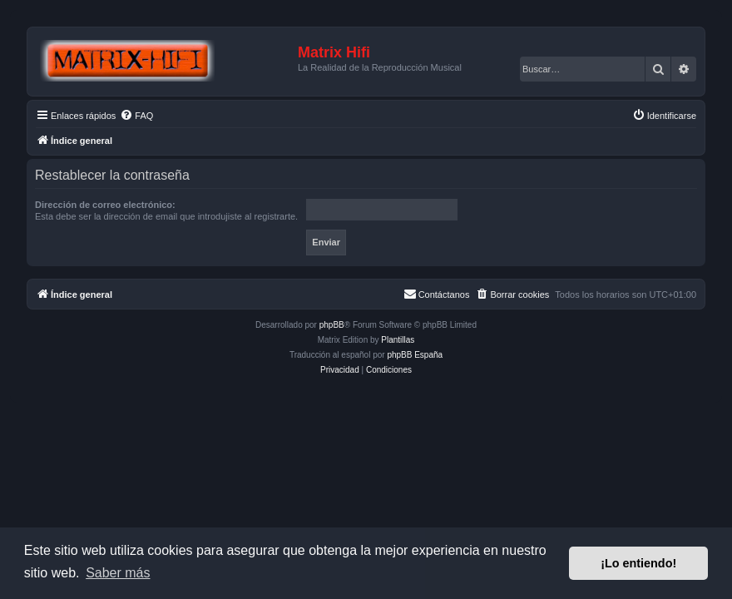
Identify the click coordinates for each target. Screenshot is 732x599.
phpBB (331, 324)
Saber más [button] (118, 573)
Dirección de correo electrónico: (105, 205)
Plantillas (397, 339)
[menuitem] (136, 116)
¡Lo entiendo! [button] (638, 563)
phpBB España (415, 354)
